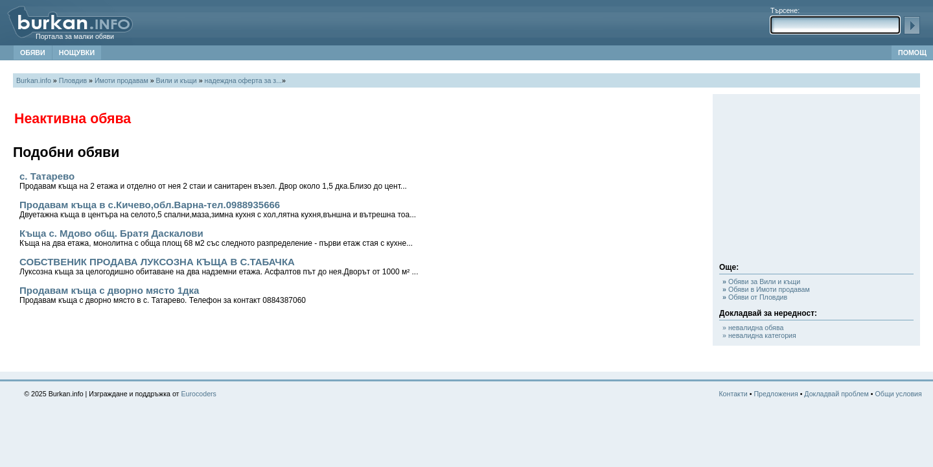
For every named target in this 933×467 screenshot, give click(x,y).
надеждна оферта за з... (243, 80)
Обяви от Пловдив (754, 297)
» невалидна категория (759, 335)
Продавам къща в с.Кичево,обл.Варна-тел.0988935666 (217, 209)
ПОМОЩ (912, 52)
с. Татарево (213, 181)
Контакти (733, 394)
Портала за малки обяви (75, 36)
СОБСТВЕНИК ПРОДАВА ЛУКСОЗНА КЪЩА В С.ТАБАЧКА (218, 266)
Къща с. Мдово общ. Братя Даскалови (216, 238)
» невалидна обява (752, 327)
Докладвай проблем (836, 394)
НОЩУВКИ (77, 52)
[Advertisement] (816, 182)
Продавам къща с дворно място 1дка (162, 295)
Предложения (776, 394)
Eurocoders (198, 394)
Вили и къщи (176, 80)
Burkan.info (33, 80)
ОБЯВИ (32, 52)
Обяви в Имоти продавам (766, 289)
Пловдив (73, 80)
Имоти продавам (121, 80)
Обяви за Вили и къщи (761, 281)
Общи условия (898, 394)
